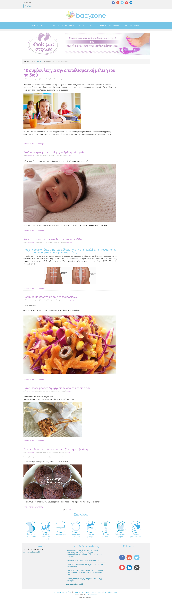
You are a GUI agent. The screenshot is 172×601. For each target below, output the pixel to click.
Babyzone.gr (92, 595)
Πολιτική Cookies (96, 592)
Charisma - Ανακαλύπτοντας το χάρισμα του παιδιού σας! (85, 566)
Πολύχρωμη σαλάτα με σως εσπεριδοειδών (50, 296)
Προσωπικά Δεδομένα (81, 592)
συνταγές (68, 300)
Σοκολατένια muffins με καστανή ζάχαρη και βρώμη (55, 449)
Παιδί (91, 25)
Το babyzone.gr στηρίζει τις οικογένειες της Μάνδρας (84, 580)
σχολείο (67, 79)
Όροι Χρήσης (66, 592)
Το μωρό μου (68, 25)
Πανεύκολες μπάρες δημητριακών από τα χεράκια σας (56, 388)
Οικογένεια (114, 25)
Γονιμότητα (36, 25)
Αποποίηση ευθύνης (112, 592)
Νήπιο (81, 25)
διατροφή (73, 300)
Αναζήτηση (27, 2)
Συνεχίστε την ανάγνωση (33, 144)
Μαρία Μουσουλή (30, 79)
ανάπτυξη (70, 155)
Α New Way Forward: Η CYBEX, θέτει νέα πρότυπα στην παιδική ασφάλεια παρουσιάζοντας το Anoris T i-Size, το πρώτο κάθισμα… (85, 553)
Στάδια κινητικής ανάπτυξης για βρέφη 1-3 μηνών (54, 152)
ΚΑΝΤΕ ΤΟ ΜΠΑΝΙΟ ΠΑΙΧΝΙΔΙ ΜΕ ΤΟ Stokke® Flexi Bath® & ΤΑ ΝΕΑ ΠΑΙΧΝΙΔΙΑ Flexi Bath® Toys (85, 572)
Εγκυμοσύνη (52, 25)
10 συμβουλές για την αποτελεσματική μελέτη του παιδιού (69, 72)
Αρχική (39, 61)
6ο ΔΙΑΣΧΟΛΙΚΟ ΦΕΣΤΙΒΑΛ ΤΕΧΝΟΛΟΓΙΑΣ (84, 560)
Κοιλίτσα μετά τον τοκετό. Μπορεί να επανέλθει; (53, 239)
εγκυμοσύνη (69, 242)
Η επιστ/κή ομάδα (131, 25)
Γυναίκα (101, 25)
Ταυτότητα (57, 592)
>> (75, 510)
